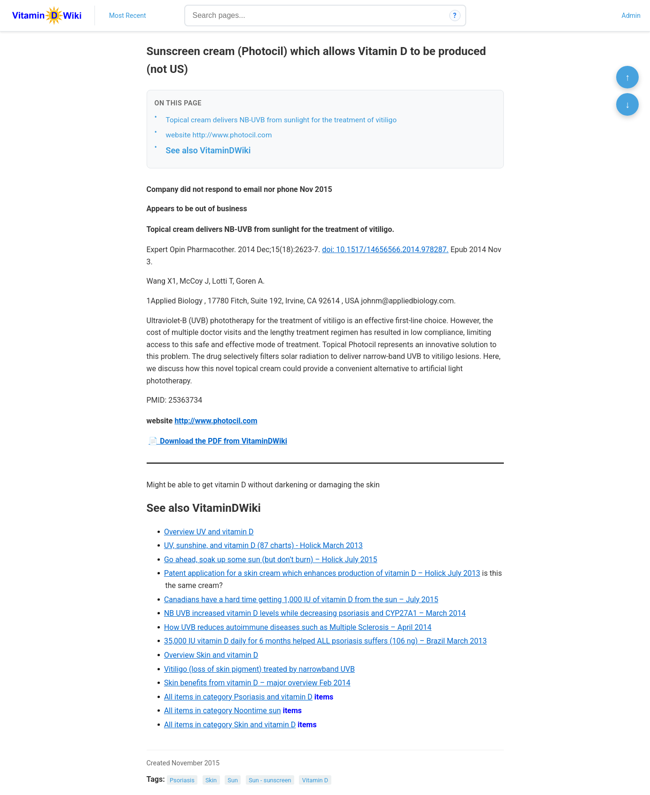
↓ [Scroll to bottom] (627, 104)
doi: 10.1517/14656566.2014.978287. (385, 249)
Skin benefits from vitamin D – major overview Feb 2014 (257, 682)
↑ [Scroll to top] (627, 77)
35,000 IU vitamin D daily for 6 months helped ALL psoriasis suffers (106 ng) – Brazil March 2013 (325, 640)
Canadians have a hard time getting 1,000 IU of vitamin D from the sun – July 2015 (301, 599)
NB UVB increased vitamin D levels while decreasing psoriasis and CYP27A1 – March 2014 (315, 613)
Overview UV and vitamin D (209, 531)
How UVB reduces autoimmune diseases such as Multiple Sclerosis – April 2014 (297, 627)
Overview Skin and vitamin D (211, 655)
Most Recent (127, 15)
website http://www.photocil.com (219, 135)
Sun (232, 779)
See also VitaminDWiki (208, 150)
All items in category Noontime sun (222, 710)
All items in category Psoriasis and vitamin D (238, 696)
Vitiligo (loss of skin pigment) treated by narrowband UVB (259, 669)
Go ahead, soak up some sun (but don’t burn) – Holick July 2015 (270, 559)
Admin (631, 15)
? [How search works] (454, 15)
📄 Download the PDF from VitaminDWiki (218, 441)
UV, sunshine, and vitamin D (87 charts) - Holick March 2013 (263, 545)
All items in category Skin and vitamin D (230, 724)
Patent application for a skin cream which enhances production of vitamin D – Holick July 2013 (322, 573)
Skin (211, 779)
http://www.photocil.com (215, 420)
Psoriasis (182, 779)
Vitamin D (315, 779)
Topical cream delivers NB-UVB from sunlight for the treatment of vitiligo (281, 120)
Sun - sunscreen (270, 779)
